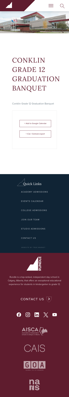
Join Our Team (30, 220)
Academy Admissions (34, 192)
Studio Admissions (33, 229)
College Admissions (34, 210)
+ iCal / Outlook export (35, 134)
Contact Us (32, 299)
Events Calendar (32, 201)
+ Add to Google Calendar (35, 124)
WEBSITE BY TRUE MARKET (33, 247)
